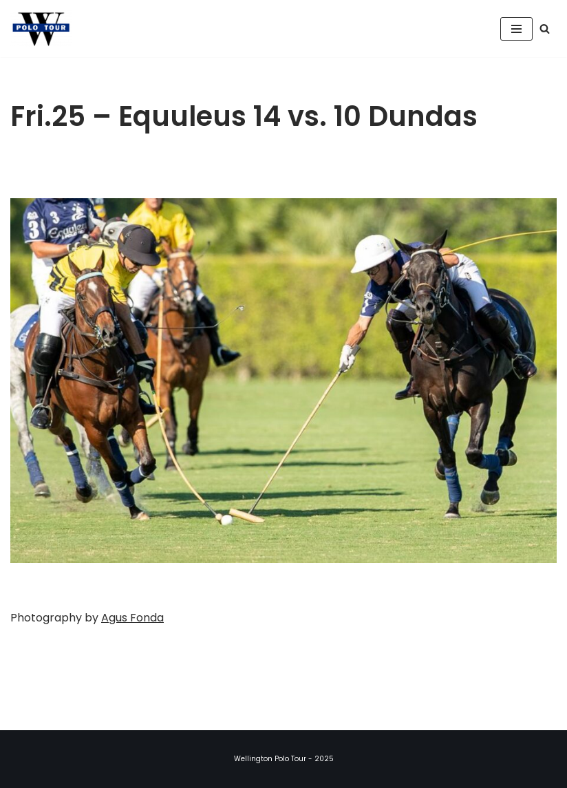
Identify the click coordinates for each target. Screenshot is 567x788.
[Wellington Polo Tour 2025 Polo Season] (44, 28)
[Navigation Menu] (516, 29)
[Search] (544, 28)
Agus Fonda (132, 618)
